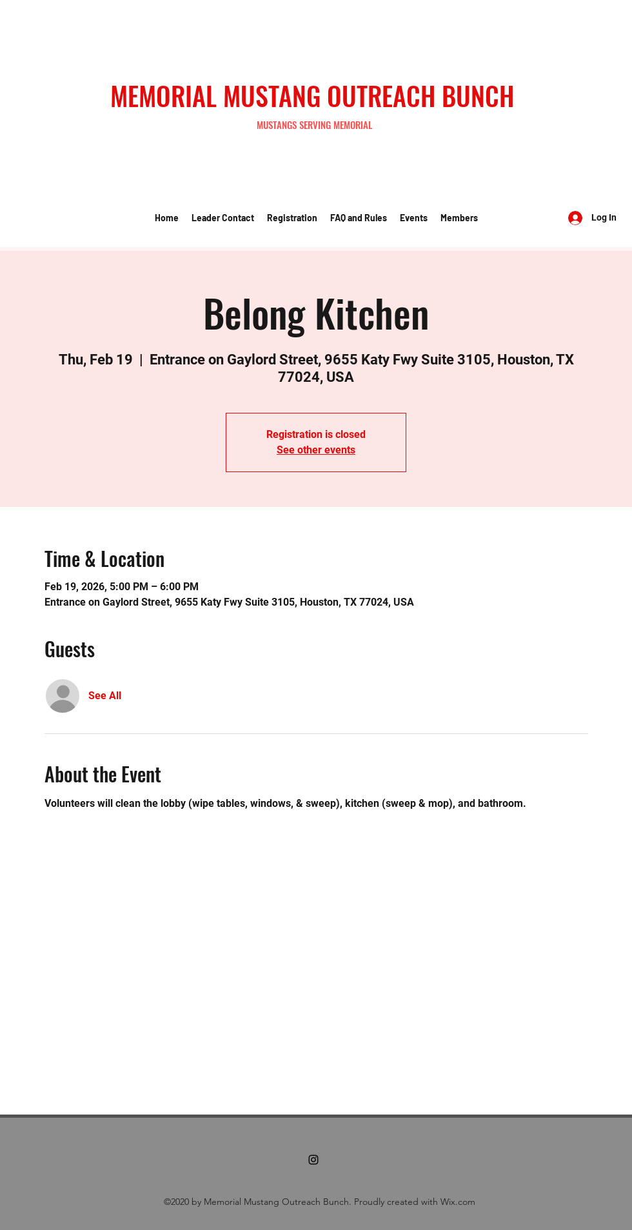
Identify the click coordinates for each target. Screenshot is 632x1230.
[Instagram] (313, 1159)
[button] (223, 218)
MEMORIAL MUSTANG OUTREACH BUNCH (312, 95)
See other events (316, 450)
